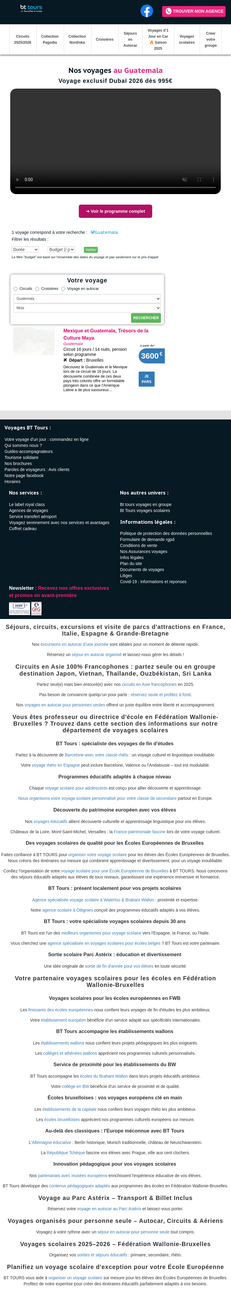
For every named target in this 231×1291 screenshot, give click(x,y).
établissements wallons (62, 1043)
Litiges (126, 575)
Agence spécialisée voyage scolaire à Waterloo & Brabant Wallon (93, 899)
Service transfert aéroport (33, 516)
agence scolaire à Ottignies (67, 910)
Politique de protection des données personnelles (166, 533)
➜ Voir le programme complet (115, 211)
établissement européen (63, 1020)
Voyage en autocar (80, 289)
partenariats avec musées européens (72, 1175)
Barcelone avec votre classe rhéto (96, 754)
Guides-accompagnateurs (29, 451)
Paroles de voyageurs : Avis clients (37, 469)
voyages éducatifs (50, 821)
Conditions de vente (138, 545)
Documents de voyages (142, 569)
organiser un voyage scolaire (75, 1277)
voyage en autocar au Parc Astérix (109, 1208)
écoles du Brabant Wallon (104, 1076)
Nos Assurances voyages (143, 551)
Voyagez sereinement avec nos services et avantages (59, 522)
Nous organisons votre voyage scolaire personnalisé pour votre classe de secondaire (97, 798)
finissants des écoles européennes (60, 1009)
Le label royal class (27, 504)
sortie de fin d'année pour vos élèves (119, 966)
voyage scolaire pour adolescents (76, 788)
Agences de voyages (28, 510)
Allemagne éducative (51, 1142)
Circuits (23, 289)
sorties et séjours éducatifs (102, 1254)
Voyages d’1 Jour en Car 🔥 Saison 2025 (158, 39)
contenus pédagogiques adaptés (79, 1185)
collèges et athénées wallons (70, 1053)
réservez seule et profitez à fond (161, 694)
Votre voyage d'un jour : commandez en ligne (47, 439)
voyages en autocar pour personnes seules (65, 704)
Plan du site (131, 563)
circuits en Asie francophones (149, 684)
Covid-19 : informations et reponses (153, 581)
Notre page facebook (24, 475)
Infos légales (132, 557)
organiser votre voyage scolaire (97, 854)
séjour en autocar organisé (97, 654)
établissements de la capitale (69, 1109)
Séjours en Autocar (130, 39)
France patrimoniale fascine (140, 831)
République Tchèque (66, 1152)
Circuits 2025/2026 (22, 39)
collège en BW (75, 1086)
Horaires (12, 481)
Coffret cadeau (23, 528)
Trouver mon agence (194, 11)
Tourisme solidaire (21, 457)
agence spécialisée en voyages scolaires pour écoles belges (104, 943)
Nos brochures (18, 463)
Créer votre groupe (211, 39)
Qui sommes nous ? (23, 445)
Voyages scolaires (187, 39)
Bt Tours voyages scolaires (145, 510)
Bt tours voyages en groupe (145, 504)
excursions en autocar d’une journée (75, 644)
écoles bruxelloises (62, 1119)
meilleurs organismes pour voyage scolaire (101, 933)
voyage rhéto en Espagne (56, 765)
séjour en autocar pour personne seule (133, 1232)
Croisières (105, 39)
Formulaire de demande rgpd (147, 539)
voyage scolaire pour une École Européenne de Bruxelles (114, 871)
